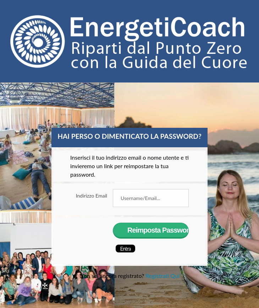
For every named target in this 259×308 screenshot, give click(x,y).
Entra (125, 248)
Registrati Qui (162, 275)
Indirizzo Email (91, 196)
